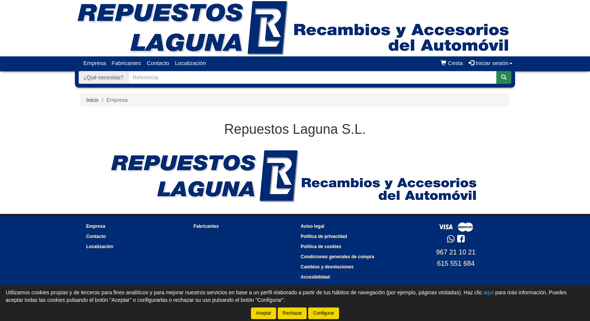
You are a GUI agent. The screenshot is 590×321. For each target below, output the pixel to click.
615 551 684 (455, 263)
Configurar (323, 313)
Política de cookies (321, 246)
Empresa (95, 63)
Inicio (92, 100)
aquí (489, 292)
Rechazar (292, 313)
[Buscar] (503, 77)
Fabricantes (126, 63)
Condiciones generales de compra (337, 256)
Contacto (158, 63)
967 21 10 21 (456, 252)
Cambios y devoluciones (327, 267)
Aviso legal (312, 226)
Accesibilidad (315, 277)
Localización (190, 63)
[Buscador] (312, 77)
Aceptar (263, 313)
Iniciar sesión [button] (490, 63)
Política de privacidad (324, 236)
